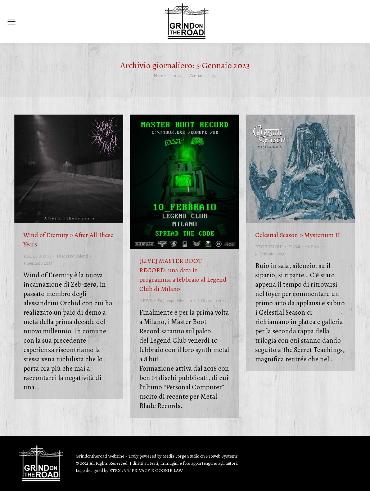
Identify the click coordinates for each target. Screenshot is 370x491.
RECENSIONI (37, 256)
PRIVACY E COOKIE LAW (157, 470)
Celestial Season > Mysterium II (297, 235)
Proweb (213, 456)
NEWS (145, 300)
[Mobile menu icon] (11, 21)
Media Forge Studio (181, 456)
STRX (115, 470)
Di (72, 256)
